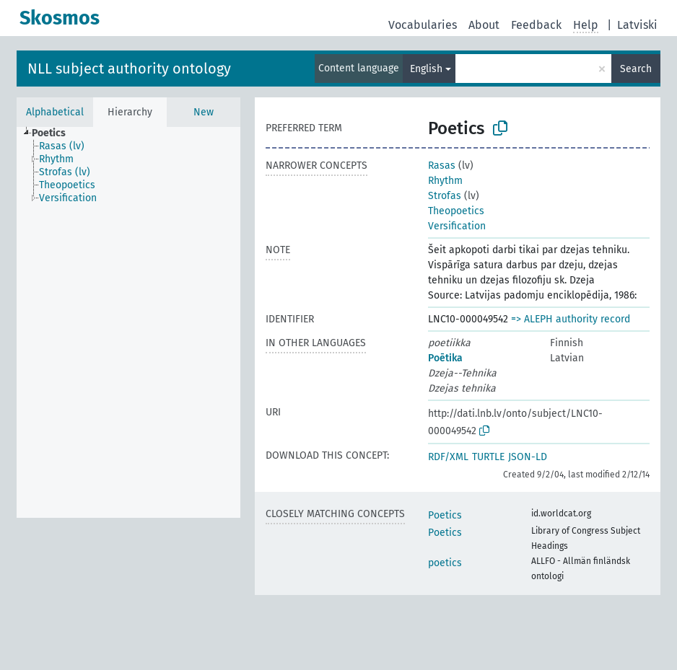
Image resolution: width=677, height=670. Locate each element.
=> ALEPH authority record (570, 319)
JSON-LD (527, 457)
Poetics (445, 515)
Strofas (444, 196)
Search (636, 69)
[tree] (128, 322)
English (426, 69)
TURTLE (488, 457)
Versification (457, 226)
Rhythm (445, 181)
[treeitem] (55, 133)
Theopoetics (456, 211)
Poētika (445, 358)
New (203, 112)
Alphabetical (55, 112)
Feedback (536, 25)
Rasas (441, 165)
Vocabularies (422, 25)
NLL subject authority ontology (129, 68)
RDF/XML (448, 457)
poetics (445, 563)
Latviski (637, 25)
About (483, 25)
